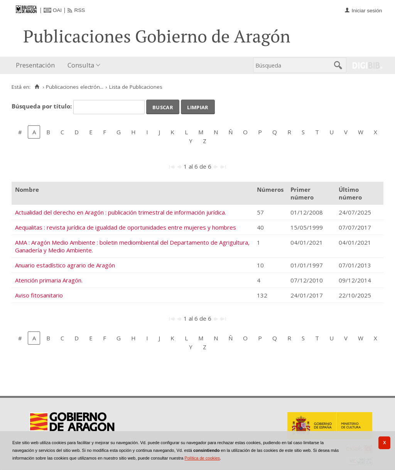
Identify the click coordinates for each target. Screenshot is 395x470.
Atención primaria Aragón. (49, 280)
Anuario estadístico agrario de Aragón (65, 265)
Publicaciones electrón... (74, 86)
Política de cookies (202, 458)
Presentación (35, 65)
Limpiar (197, 106)
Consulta (81, 65)
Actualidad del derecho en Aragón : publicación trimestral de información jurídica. (120, 212)
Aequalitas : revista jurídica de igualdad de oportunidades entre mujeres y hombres (125, 227)
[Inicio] (37, 87)
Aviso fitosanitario (39, 295)
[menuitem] (37, 65)
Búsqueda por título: (42, 106)
